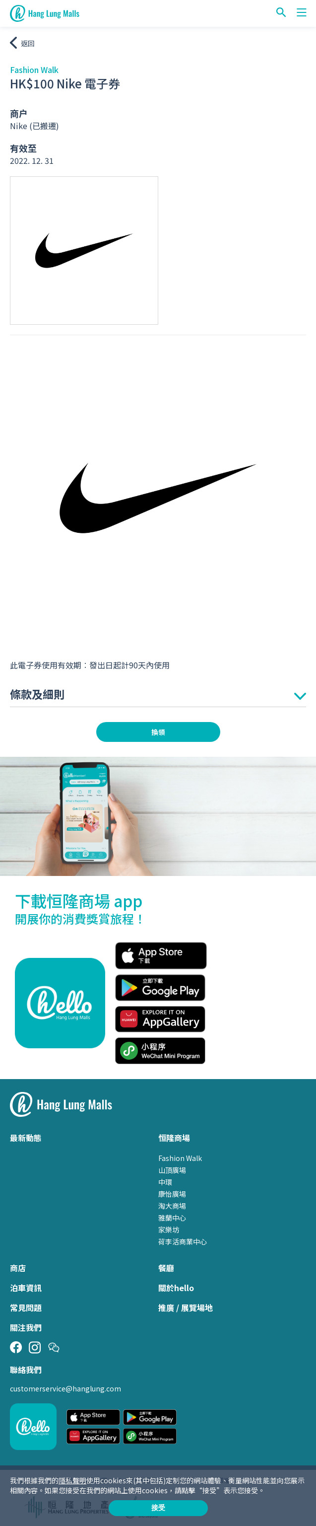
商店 (18, 1268)
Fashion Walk (180, 1158)
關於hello (176, 1288)
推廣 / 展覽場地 (185, 1307)
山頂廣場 (172, 1170)
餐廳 (166, 1268)
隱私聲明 (72, 1480)
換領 (158, 732)
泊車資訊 (26, 1288)
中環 (165, 1182)
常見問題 (26, 1307)
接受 (158, 1508)
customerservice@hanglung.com (65, 1388)
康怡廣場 (172, 1194)
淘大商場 (172, 1206)
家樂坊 (168, 1230)
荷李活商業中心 (182, 1241)
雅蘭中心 (172, 1218)
